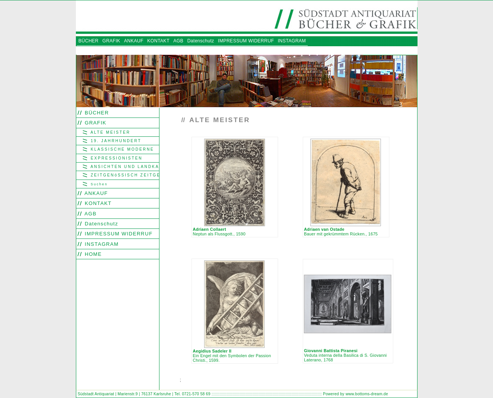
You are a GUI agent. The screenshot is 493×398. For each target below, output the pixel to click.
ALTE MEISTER (109, 132)
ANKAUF (95, 193)
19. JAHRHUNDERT (115, 141)
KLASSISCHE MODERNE (121, 149)
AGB (90, 214)
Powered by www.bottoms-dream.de (355, 394)
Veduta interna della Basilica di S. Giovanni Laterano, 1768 (345, 355)
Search (188, 380)
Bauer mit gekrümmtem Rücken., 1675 (340, 231)
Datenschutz (100, 224)
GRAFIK (94, 123)
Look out (216, 380)
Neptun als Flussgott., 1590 (219, 231)
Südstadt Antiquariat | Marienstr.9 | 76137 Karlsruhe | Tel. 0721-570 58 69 (144, 394)
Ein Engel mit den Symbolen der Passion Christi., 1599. (232, 356)
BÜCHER (96, 113)
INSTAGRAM (101, 244)
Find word (202, 380)
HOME (92, 254)
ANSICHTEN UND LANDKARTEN (124, 167)
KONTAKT (97, 203)
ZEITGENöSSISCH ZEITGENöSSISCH (124, 175)
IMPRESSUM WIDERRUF (118, 234)
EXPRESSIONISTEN (116, 158)
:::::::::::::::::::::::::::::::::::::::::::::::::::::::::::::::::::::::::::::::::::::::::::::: (266, 394)
